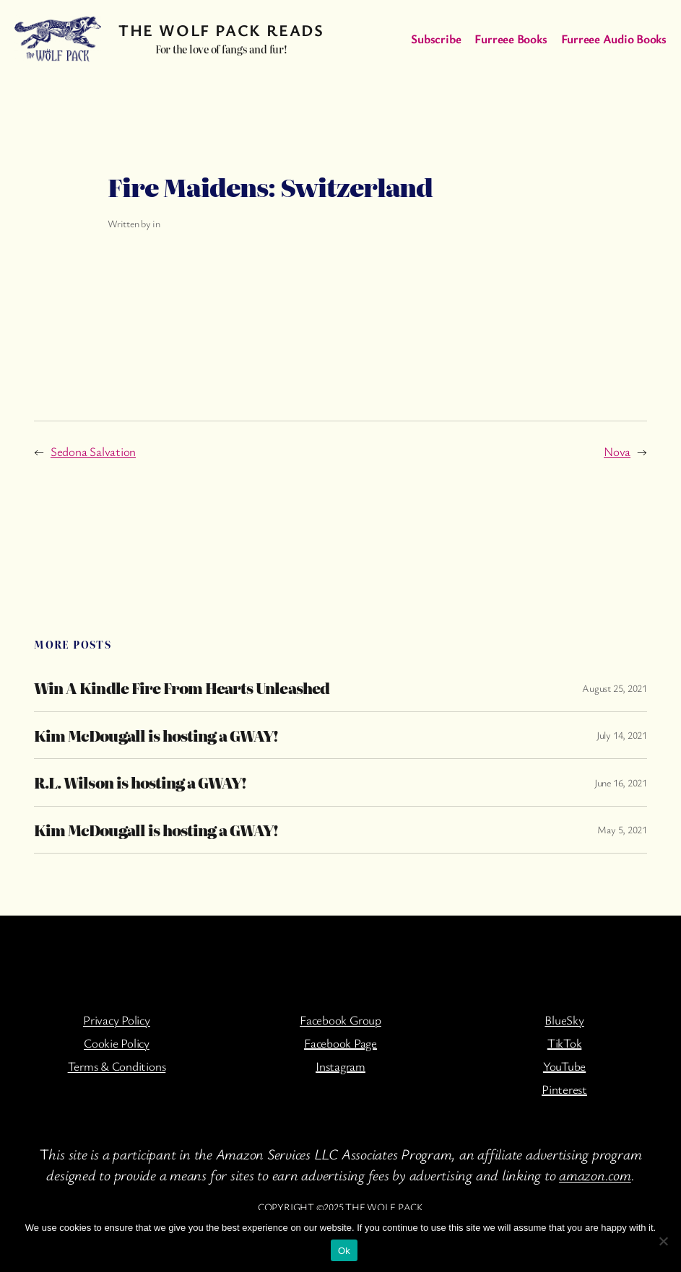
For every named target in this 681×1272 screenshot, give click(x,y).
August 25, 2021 (614, 688)
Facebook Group (340, 1020)
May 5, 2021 (621, 829)
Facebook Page (340, 1043)
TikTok (564, 1043)
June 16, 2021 (620, 782)
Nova (617, 451)
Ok (344, 1250)
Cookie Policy (116, 1043)
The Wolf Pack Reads (221, 29)
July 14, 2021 (622, 735)
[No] (663, 1241)
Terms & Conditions (117, 1066)
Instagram (340, 1066)
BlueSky (564, 1020)
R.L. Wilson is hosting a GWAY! (140, 782)
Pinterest (564, 1089)
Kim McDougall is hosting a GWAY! (156, 736)
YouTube (564, 1066)
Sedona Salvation (93, 451)
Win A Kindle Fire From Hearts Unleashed (181, 688)
